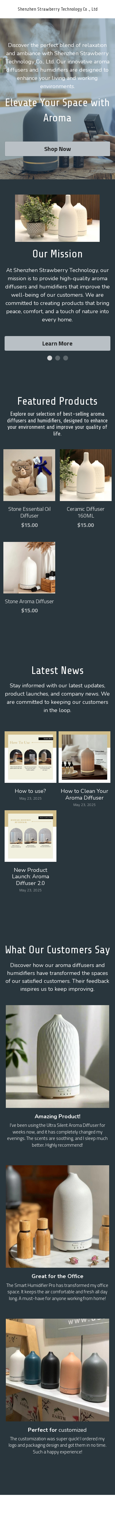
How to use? (30, 791)
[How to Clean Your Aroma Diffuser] (84, 757)
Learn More (57, 343)
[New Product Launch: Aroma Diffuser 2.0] (30, 836)
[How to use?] (30, 757)
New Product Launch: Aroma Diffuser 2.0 (30, 876)
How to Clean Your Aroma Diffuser (84, 794)
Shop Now (57, 148)
